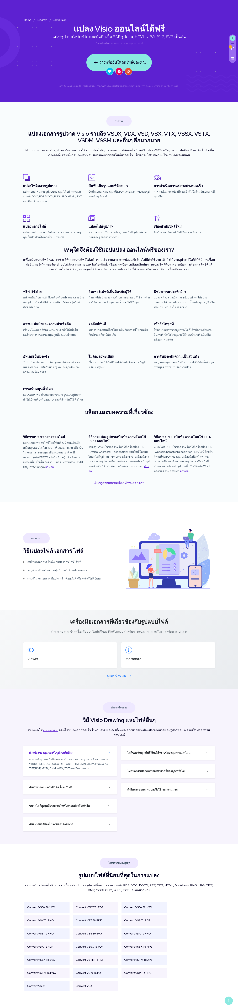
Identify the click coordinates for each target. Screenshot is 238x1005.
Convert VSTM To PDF (90, 960)
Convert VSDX (36, 986)
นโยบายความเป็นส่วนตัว (165, 86)
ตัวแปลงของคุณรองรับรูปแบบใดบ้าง (50, 752)
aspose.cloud (136, 43)
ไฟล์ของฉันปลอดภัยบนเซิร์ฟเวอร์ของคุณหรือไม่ (156, 771)
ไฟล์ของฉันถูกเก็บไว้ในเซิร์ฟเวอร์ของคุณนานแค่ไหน (158, 752)
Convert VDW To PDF (89, 973)
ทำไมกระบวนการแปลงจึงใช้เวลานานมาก (152, 789)
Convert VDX (84, 986)
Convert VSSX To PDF (89, 946)
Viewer (32, 659)
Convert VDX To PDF (40, 946)
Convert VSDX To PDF (89, 907)
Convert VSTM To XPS (138, 960)
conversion (50, 730)
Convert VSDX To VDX (41, 907)
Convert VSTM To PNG (41, 973)
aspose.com (117, 43)
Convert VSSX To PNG (138, 946)
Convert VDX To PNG (137, 933)
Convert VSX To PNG (40, 920)
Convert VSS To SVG (89, 933)
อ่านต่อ (49, 467)
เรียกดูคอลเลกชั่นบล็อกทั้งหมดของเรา (119, 483)
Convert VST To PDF (89, 920)
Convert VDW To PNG (138, 973)
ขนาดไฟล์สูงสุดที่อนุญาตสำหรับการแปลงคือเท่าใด (59, 806)
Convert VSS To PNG (40, 933)
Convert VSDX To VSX (138, 907)
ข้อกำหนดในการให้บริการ (133, 86)
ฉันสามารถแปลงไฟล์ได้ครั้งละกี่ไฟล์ (50, 787)
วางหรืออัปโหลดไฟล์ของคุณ (119, 62)
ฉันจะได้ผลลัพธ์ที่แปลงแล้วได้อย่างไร (51, 824)
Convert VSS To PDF (137, 920)
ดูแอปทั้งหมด (119, 676)
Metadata (133, 659)
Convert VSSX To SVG (41, 960)
